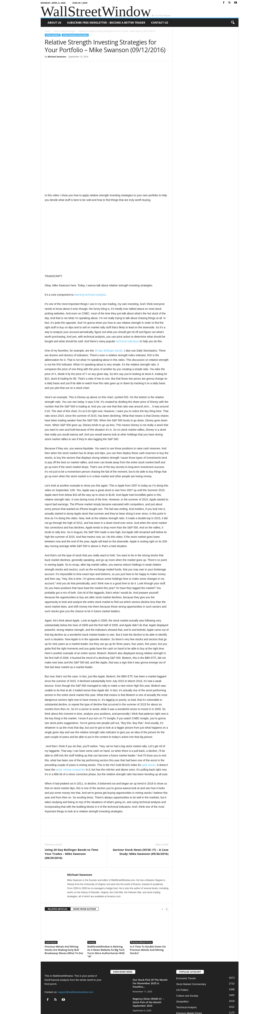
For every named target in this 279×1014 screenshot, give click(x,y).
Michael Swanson (57, 56)
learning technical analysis (90, 253)
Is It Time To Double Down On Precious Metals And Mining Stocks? (148, 909)
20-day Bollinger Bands (109, 309)
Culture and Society (187, 954)
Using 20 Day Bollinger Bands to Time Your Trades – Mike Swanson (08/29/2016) (71, 813)
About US (54, 22)
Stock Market (52, 35)
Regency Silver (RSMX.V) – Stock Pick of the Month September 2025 (148, 961)
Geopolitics (182, 960)
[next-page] (167, 868)
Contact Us (159, 22)
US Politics (182, 948)
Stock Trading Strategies (64, 31)
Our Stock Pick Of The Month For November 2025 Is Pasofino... (150, 942)
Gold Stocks (51, 901)
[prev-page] (162, 868)
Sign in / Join (79, 2)
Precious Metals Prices (141, 901)
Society (91, 901)
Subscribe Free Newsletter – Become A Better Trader (106, 22)
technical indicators (127, 300)
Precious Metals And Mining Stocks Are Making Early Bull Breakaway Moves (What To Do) (64, 909)
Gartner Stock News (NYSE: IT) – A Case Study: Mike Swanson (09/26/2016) (141, 810)
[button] (232, 22)
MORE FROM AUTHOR (84, 867)
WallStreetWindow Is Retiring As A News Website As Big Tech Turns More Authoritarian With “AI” (106, 910)
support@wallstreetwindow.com (75, 950)
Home (47, 31)
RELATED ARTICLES (57, 867)
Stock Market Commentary (191, 942)
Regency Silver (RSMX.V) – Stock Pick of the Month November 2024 (148, 980)
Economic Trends (186, 937)
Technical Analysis (186, 966)
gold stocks (148, 723)
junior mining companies (70, 728)
